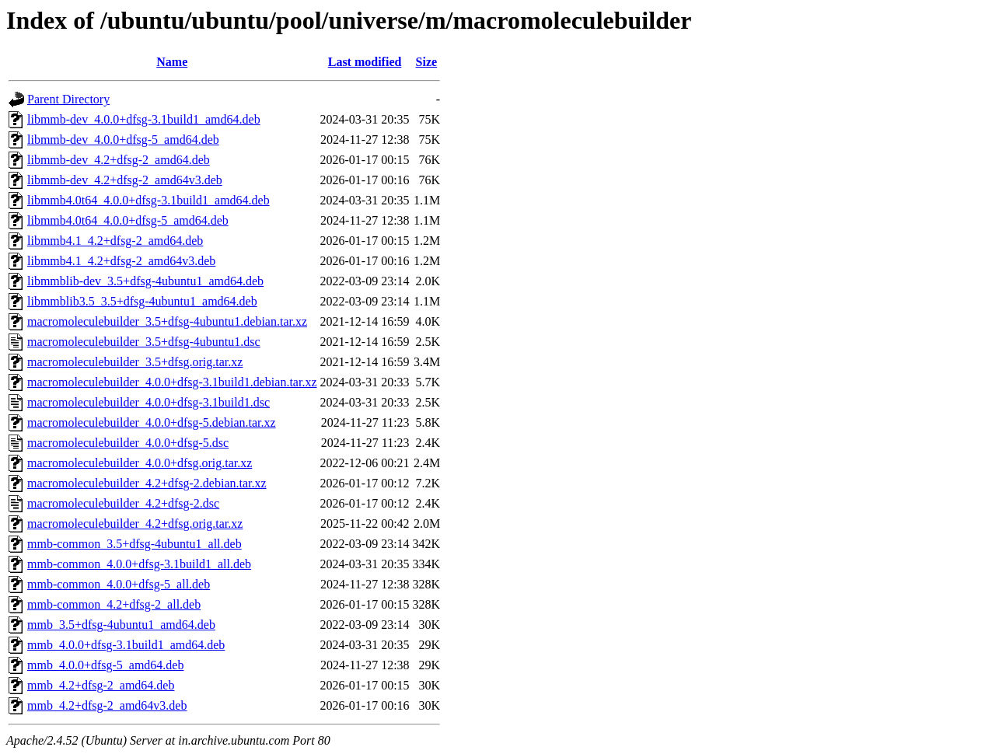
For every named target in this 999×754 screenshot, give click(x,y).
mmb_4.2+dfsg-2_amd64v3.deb (107, 705)
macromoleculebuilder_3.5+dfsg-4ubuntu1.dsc (143, 341)
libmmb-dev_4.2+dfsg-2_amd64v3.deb (124, 180)
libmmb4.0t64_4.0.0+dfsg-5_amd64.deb (128, 220)
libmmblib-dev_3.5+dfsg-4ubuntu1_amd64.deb (145, 281)
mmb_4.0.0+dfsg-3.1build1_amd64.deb (126, 644)
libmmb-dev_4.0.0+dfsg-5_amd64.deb (123, 139)
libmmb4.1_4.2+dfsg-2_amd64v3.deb (121, 260)
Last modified (365, 61)
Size (427, 61)
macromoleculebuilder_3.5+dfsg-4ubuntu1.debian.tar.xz (167, 321)
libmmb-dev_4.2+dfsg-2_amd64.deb (118, 159)
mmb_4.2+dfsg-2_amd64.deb (100, 685)
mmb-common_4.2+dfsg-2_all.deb (114, 604)
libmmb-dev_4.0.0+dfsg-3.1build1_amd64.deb (143, 119)
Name (171, 61)
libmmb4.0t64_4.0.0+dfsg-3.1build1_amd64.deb (148, 200)
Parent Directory (68, 99)
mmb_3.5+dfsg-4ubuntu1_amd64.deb (121, 624)
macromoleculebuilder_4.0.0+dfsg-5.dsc (128, 442)
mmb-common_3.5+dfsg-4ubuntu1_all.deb (134, 543)
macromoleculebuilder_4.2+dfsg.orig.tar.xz (135, 523)
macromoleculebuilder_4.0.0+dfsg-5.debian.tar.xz (151, 422)
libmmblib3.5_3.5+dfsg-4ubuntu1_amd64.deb (142, 301)
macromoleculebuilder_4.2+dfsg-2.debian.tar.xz (147, 483)
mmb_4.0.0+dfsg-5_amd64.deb (105, 665)
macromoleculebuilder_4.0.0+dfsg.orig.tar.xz (139, 463)
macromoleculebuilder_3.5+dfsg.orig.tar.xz (135, 361)
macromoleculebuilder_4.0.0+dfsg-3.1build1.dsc (148, 402)
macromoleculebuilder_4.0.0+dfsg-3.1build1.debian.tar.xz (171, 382)
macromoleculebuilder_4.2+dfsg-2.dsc (123, 503)
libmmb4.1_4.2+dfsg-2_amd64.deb (115, 240)
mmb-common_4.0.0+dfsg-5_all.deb (118, 584)
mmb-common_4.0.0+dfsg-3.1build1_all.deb (139, 564)
